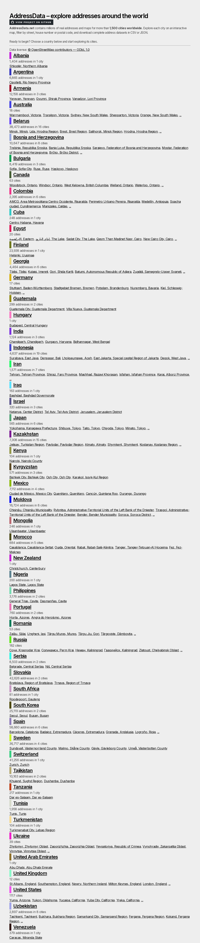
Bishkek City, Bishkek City (27, 477)
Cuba (18, 212)
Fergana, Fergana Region (146, 916)
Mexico (20, 483)
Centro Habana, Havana (26, 223)
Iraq (17, 385)
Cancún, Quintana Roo (102, 494)
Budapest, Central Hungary (28, 325)
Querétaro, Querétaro (69, 494)
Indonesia (23, 347)
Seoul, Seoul (18, 716)
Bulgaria (21, 158)
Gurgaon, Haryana (58, 342)
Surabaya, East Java (23, 358)
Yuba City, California (101, 900)
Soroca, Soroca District (134, 515)
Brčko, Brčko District (63, 152)
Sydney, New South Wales (89, 115)
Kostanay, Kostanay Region (159, 444)
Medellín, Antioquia (155, 201)
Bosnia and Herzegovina (38, 137)
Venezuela (24, 927)
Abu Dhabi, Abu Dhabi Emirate (31, 867)
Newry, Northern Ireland (89, 884)
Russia (20, 639)
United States (27, 889)
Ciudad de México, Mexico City (30, 494)
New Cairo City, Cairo (158, 239)
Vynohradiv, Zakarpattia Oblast (164, 846)
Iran (17, 364)
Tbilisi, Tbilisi (17, 272)
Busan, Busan (39, 716)
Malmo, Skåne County (74, 748)
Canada (21, 174)
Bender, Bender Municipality (96, 515)
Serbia (20, 656)
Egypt (19, 228)
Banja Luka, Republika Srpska (70, 148)
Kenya (20, 450)
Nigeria (20, 574)
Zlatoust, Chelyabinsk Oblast (159, 650)
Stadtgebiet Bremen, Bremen (74, 288)
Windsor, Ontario (50, 185)
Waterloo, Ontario (147, 185)
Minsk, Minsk (18, 131)
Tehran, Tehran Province (27, 374)
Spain (19, 721)
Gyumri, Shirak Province (53, 99)
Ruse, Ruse (41, 169)
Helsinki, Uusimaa (21, 255)
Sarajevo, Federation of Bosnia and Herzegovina (126, 148)
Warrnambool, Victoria (25, 115)
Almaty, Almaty (95, 444)
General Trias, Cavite (23, 601)
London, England (155, 884)
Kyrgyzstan (25, 466)
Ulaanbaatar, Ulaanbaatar (27, 531)
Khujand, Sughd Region (25, 781)
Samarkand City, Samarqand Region (102, 916)
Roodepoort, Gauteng (24, 699)
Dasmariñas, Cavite (53, 601)
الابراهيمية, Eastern (21, 239)
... (180, 115)
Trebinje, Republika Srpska (28, 148)
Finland (21, 244)
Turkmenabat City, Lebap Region (32, 830)
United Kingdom (30, 873)
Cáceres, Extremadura (88, 732)
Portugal (22, 607)
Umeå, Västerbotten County (147, 748)
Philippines (24, 590)
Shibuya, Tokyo (70, 428)
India (18, 331)
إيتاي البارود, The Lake (50, 239)
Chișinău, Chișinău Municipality (30, 510)
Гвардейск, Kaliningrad (120, 650)
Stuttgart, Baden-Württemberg (30, 288)
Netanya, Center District (26, 412)
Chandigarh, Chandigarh (26, 342)
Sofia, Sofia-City (20, 169)
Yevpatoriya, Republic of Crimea (118, 846)
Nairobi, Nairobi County (25, 461)
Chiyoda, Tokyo (113, 428)
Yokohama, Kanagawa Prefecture (33, 428)
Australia (22, 104)
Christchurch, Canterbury (27, 568)
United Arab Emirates (35, 857)
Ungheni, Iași (36, 634)
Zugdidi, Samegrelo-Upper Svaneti (157, 272)
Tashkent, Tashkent (23, 916)
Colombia (23, 191)
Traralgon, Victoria (56, 115)
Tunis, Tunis (17, 814)
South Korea (26, 705)
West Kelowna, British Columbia (86, 185)
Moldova (22, 499)
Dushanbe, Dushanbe (59, 781)
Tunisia (20, 803)
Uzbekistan (25, 906)
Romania (22, 623)
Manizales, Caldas (54, 206)
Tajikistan (23, 770)
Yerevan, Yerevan (21, 99)
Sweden (21, 737)
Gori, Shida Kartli (61, 272)
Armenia (22, 88)
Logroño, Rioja (145, 732)
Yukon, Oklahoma (44, 900)
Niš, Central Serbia (58, 666)
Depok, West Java (173, 358)
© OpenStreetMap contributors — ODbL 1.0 (58, 50)
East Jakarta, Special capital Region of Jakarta (126, 358)
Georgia (21, 261)
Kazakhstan (25, 434)
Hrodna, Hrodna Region (141, 131)
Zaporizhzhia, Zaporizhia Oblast (72, 846)
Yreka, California (127, 900)
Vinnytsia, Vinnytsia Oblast (27, 851)
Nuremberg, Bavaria (144, 288)
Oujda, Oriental (65, 547)
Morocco (22, 537)
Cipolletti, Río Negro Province (30, 82)
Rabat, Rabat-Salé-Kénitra (95, 547)
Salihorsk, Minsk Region (105, 131)
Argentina (23, 72)
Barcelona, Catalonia (23, 732)
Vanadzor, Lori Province (89, 99)
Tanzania (22, 787)
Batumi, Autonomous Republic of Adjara (103, 272)
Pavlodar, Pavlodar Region (64, 444)
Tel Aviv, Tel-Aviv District (62, 412)
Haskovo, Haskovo (64, 169)
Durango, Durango (133, 494)
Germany (23, 277)
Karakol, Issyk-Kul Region (90, 477)
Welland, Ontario (121, 185)
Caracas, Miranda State (25, 937)
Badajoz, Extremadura (55, 732)
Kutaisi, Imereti (38, 272)
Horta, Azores (19, 617)
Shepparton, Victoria (124, 115)
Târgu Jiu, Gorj (88, 634)
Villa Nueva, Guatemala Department (91, 309)
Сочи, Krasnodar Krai (24, 650)
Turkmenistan (27, 819)
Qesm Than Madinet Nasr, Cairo (118, 239)
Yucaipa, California (72, 900)
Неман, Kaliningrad (88, 650)
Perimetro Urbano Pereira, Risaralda (114, 201)
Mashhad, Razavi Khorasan (98, 374)
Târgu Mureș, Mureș (61, 634)
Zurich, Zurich (19, 765)
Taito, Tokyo (91, 428)
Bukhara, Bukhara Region (57, 916)
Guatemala (24, 298)
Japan (19, 417)
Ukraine (21, 836)
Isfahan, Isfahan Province (137, 374)
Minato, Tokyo (135, 428)
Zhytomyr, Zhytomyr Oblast (28, 846)
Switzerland (25, 754)
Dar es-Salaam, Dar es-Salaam (31, 797)
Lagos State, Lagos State (26, 585)
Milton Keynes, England (124, 884)
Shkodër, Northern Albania (28, 66)
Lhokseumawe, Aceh (77, 358)
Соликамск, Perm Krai (57, 650)
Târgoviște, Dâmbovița (116, 634)
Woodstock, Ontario (23, 185)
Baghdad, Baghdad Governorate (31, 395)
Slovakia (22, 672)
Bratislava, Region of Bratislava (31, 683)
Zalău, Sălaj (17, 634)
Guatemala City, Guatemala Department (36, 309)
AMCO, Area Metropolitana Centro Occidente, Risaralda (48, 201)
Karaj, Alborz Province (173, 374)
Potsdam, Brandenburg (112, 288)
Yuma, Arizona (19, 900)
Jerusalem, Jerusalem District (101, 412)
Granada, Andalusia (119, 732)
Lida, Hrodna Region (43, 131)
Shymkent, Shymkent (122, 444)
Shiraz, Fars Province (62, 374)
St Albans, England (22, 884)
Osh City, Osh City (58, 477)
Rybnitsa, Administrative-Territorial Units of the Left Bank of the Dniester (104, 510)
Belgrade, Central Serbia (26, 666)
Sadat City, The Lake (80, 239)
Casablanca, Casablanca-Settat (31, 547)
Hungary (22, 315)
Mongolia (23, 520)
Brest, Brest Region (73, 131)
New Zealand (27, 558)
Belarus (21, 121)
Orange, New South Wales (159, 115)
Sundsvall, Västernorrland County (33, 748)
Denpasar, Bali (50, 358)
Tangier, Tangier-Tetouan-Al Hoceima (141, 547)
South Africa (26, 688)
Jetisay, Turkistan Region (26, 444)
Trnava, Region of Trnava (72, 683)
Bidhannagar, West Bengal (91, 342)
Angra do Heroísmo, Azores (51, 617)
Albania (21, 55)
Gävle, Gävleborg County (109, 748)
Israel (19, 401)
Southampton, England (54, 884)
